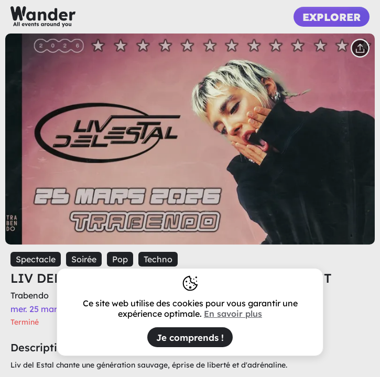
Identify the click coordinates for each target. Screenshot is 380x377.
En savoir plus (233, 313)
